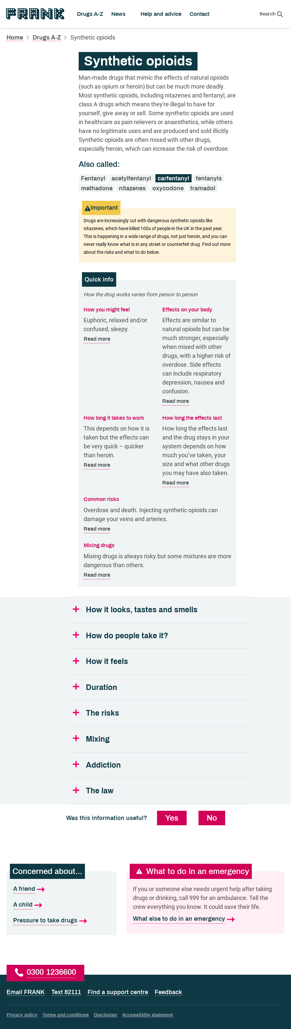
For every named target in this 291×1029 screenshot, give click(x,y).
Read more (97, 339)
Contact (199, 14)
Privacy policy (22, 1015)
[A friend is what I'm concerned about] (61, 889)
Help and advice (161, 14)
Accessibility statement (147, 1015)
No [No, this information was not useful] (212, 818)
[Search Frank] (271, 14)
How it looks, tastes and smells (142, 610)
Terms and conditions (65, 1015)
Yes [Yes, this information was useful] (171, 818)
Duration (101, 687)
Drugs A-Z (90, 14)
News (118, 14)
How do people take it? (127, 636)
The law (100, 791)
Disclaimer (105, 1015)
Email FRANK (26, 992)
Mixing (98, 739)
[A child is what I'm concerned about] (61, 905)
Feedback (168, 992)
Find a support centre (118, 992)
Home (15, 37)
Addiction (103, 765)
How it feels (107, 661)
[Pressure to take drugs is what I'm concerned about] (61, 920)
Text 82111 (66, 992)
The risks (102, 713)
